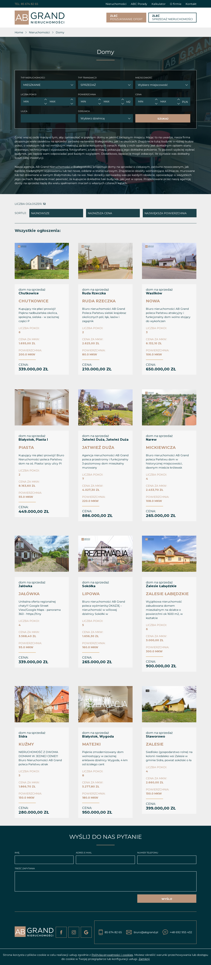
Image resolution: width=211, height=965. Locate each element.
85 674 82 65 (29, 3)
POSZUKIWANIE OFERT (126, 17)
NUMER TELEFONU (147, 852)
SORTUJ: (20, 213)
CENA (138, 94)
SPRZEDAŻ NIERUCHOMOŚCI (172, 17)
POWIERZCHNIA (87, 94)
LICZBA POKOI (28, 94)
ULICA (24, 111)
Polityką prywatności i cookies (112, 955)
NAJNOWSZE (40, 213)
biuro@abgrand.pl (146, 932)
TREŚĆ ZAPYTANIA (25, 868)
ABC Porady (139, 3)
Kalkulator (159, 3)
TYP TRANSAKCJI (87, 77)
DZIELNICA (84, 111)
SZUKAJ (162, 118)
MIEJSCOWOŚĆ (143, 77)
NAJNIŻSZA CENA (100, 213)
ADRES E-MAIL (84, 852)
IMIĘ (17, 852)
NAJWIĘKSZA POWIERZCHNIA (166, 213)
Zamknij (144, 959)
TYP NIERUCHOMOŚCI (33, 77)
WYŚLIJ (167, 898)
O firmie (175, 3)
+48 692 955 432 (181, 932)
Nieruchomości (116, 3)
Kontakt (191, 3)
